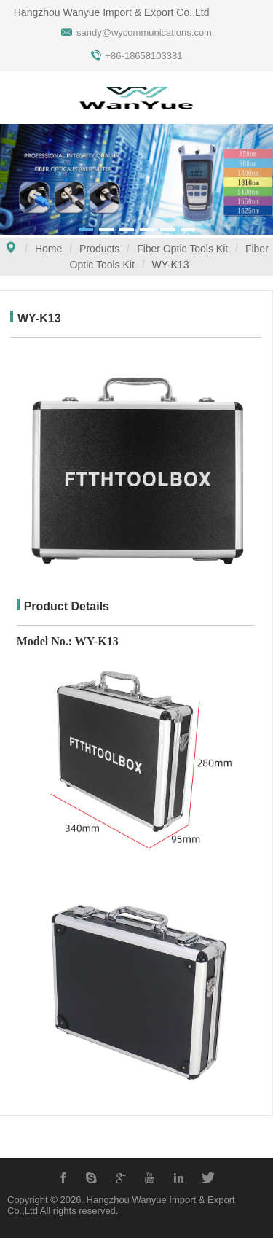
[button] (86, 229)
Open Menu (18, 99)
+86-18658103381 (144, 55)
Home (48, 248)
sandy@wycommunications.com (144, 32)
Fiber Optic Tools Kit (182, 248)
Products (99, 248)
